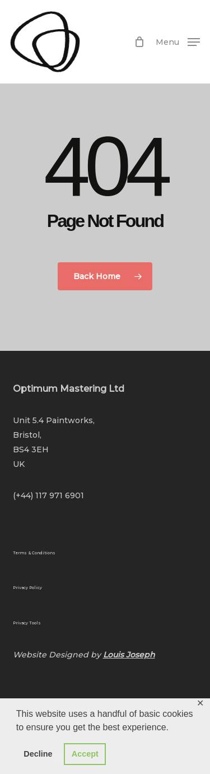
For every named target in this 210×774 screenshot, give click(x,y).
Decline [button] (38, 753)
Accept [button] (85, 753)
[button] (178, 41)
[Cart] (139, 42)
